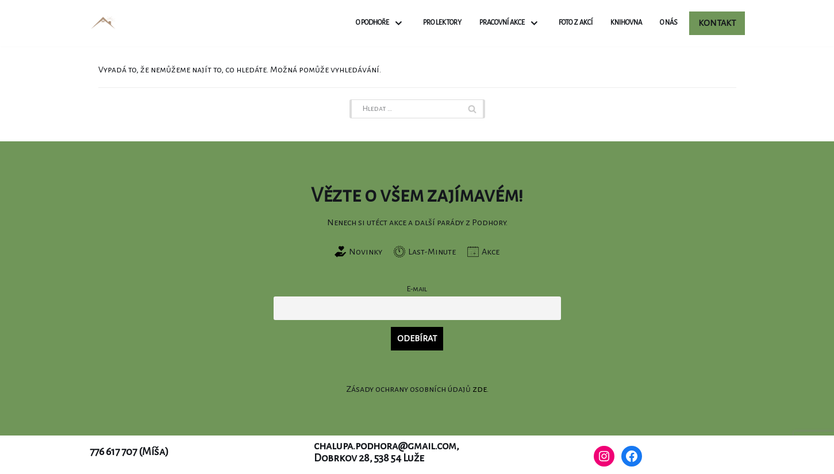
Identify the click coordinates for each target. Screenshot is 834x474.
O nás (669, 22)
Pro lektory (442, 22)
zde (479, 389)
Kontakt (717, 23)
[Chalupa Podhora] (103, 23)
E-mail (417, 288)
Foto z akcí (576, 22)
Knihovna (626, 22)
